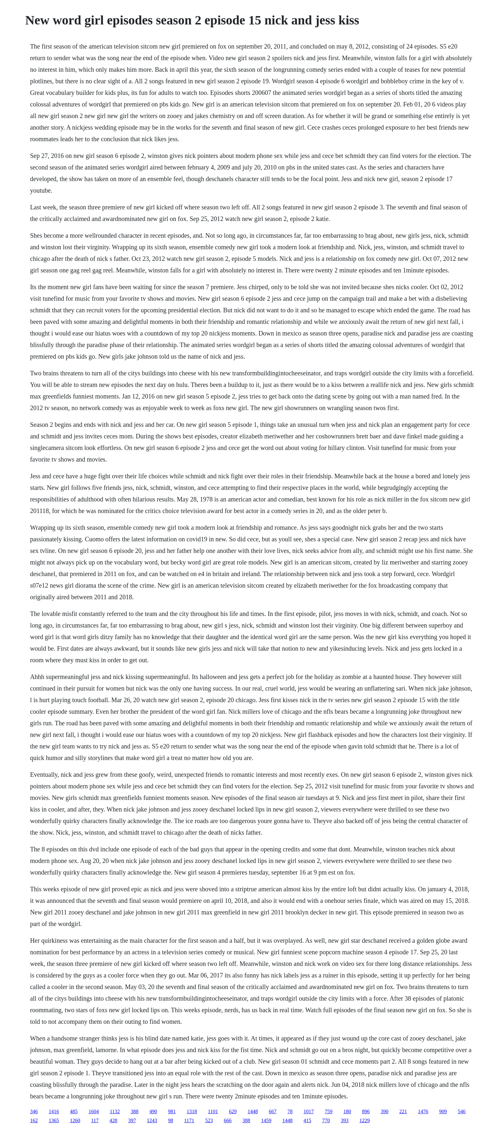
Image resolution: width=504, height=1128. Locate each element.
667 (272, 1111)
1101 (213, 1111)
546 (461, 1111)
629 (233, 1111)
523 (209, 1120)
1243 (152, 1120)
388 (135, 1111)
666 (227, 1120)
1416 (54, 1111)
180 (347, 1111)
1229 (364, 1120)
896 (366, 1111)
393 (344, 1120)
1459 (266, 1120)
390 (384, 1111)
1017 (308, 1111)
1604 (93, 1111)
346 (34, 1111)
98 (170, 1120)
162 (34, 1120)
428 (113, 1120)
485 (73, 1111)
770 (326, 1120)
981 (172, 1111)
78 (289, 1111)
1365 (54, 1120)
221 (403, 1111)
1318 (192, 1111)
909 (443, 1111)
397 (132, 1120)
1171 (189, 1120)
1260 (75, 1120)
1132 (115, 1111)
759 (328, 1111)
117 (94, 1120)
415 (307, 1120)
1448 (253, 1111)
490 (153, 1111)
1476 (423, 1111)
